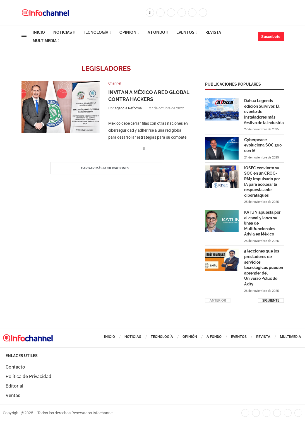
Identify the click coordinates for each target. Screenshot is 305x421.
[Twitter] (160, 12)
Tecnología (95, 32)
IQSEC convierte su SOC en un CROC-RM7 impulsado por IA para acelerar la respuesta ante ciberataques (262, 181)
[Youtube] (192, 12)
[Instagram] (171, 12)
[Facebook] (150, 12)
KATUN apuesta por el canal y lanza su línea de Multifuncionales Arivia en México (262, 223)
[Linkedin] (181, 12)
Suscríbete (270, 36)
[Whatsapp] (203, 12)
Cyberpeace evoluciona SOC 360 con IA (263, 145)
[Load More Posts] (106, 168)
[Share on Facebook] (144, 148)
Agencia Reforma (128, 108)
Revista (213, 32)
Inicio (39, 32)
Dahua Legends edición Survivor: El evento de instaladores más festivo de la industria (264, 111)
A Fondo (156, 32)
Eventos (185, 32)
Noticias (62, 32)
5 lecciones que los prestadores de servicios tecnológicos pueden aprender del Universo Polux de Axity (263, 267)
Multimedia (45, 41)
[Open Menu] (24, 36)
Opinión (127, 32)
